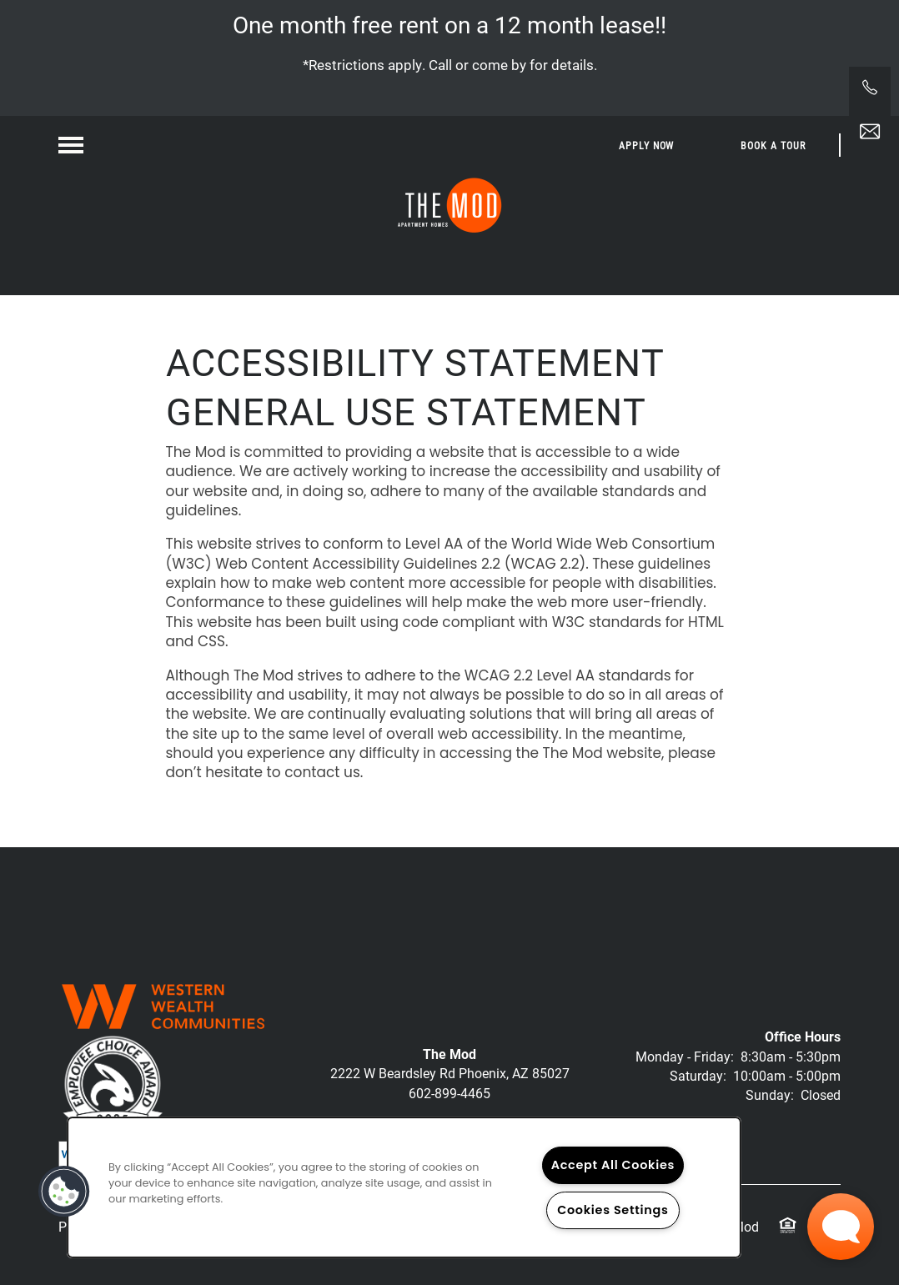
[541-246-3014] (870, 87)
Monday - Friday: (684, 1056)
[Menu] (70, 145)
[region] (404, 1187)
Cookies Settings (612, 1210)
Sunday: (770, 1094)
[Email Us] (870, 132)
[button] (646, 145)
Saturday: (698, 1075)
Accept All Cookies (613, 1165)
